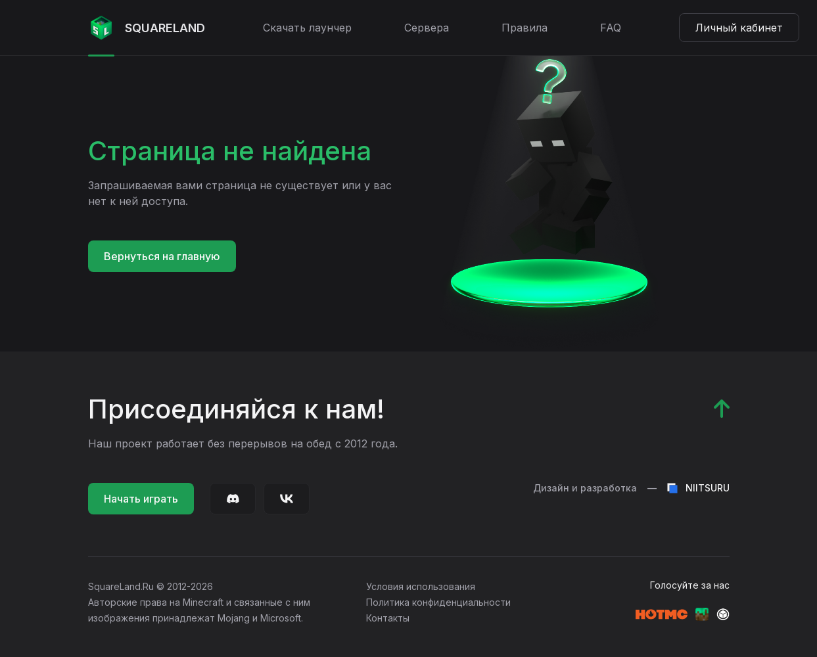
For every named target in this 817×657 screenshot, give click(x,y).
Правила (525, 27)
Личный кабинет (739, 27)
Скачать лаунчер (307, 27)
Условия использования (420, 586)
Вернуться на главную (162, 256)
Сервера (426, 27)
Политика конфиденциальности (438, 602)
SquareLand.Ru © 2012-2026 (150, 586)
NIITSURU (698, 488)
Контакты (387, 617)
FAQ (610, 27)
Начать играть (141, 498)
